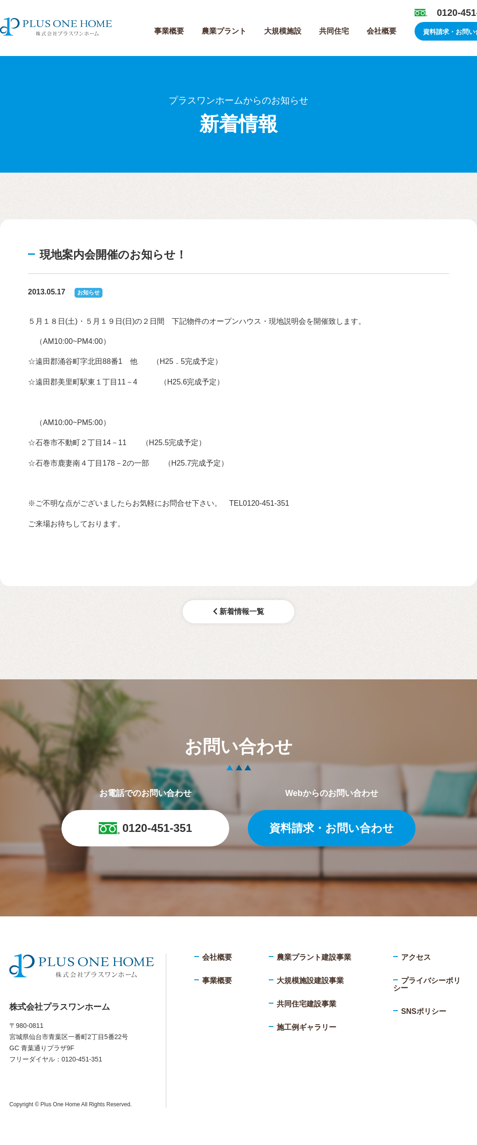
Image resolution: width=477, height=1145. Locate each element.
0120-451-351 (145, 828)
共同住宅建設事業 (306, 1004)
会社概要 (381, 31)
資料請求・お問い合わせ (331, 828)
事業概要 (169, 31)
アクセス (416, 957)
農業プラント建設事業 (314, 957)
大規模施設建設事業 (310, 980)
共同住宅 (334, 31)
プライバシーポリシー (427, 984)
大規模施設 (282, 31)
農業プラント (224, 31)
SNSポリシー (423, 1011)
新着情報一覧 (238, 611)
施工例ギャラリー (306, 1027)
